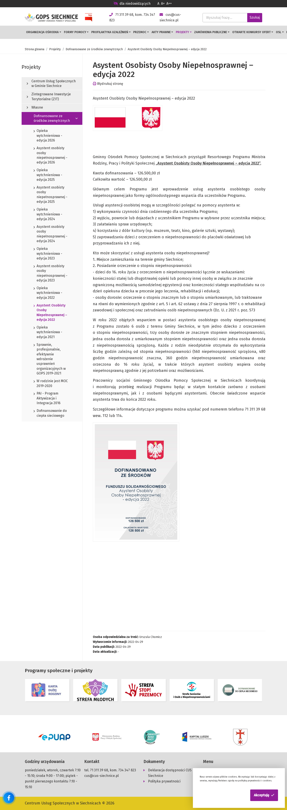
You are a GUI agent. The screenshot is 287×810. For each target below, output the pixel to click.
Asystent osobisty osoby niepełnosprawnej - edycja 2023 (50, 273)
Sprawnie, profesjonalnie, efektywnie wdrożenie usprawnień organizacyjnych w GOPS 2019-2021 (50, 359)
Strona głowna (34, 49)
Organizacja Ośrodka (42, 32)
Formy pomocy (75, 32)
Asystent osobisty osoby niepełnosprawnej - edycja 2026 (50, 155)
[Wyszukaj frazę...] (225, 17)
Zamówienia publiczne (210, 32)
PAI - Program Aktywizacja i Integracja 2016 (47, 398)
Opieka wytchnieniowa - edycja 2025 (48, 175)
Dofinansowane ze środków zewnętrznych (94, 49)
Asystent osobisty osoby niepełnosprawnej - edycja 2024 (50, 234)
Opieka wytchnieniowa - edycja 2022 (48, 293)
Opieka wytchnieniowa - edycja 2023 (48, 254)
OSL (278, 32)
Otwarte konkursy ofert (251, 32)
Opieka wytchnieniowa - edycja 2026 (48, 136)
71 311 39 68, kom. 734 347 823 (113, 770)
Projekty (182, 32)
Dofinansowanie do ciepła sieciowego (50, 413)
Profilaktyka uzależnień (109, 32)
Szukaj (255, 17)
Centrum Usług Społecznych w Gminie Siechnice (51, 83)
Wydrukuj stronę (108, 84)
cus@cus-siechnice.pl (101, 776)
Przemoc (139, 32)
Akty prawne (161, 32)
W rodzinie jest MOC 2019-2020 (51, 383)
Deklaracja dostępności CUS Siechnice (170, 773)
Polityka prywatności (164, 781)
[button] (264, 795)
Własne (35, 107)
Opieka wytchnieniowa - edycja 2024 (48, 214)
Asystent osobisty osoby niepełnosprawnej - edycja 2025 (50, 194)
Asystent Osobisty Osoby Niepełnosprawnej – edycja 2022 (50, 312)
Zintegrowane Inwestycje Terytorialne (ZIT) (49, 96)
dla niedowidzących (132, 3)
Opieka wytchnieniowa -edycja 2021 (48, 332)
